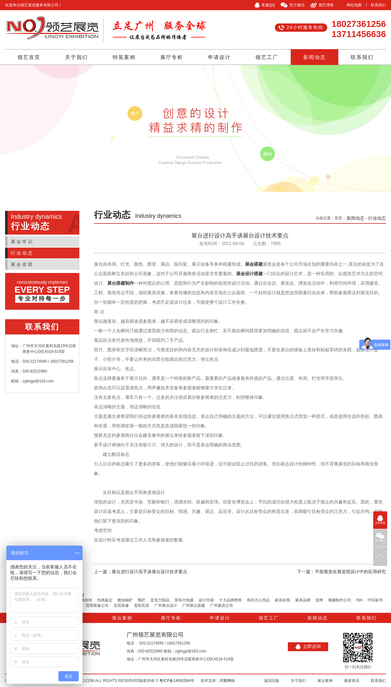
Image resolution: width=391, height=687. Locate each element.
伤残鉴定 (104, 600)
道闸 (319, 600)
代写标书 (375, 600)
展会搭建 (254, 264)
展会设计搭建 (249, 273)
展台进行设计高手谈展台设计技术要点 (149, 571)
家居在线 (282, 600)
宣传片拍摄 (184, 600)
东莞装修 (121, 605)
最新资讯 (351, 680)
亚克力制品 (159, 600)
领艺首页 (28, 57)
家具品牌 (302, 600)
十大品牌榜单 (230, 600)
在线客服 (380, 519)
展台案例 (122, 617)
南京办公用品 (258, 600)
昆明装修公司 (97, 605)
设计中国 (206, 600)
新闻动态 (314, 57)
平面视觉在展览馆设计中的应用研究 (350, 571)
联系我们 (378, 5)
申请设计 (219, 57)
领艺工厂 (266, 57)
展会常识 (22, 241)
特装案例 (124, 57)
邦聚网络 (227, 680)
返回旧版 (271, 680)
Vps (359, 600)
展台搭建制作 (120, 283)
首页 (338, 218)
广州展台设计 (165, 605)
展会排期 (22, 264)
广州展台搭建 (193, 605)
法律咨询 (84, 600)
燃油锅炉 (125, 600)
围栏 (141, 600)
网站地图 (354, 5)
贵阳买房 (141, 605)
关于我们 (76, 57)
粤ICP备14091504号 (176, 680)
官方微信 (380, 537)
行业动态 (22, 253)
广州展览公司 (221, 605)
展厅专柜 (171, 57)
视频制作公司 (339, 600)
